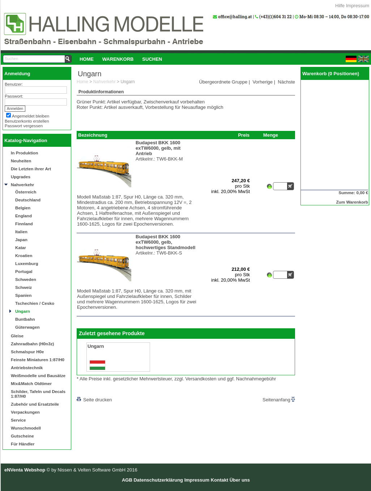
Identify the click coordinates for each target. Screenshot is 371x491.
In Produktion (24, 152)
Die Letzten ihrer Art (31, 168)
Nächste (286, 82)
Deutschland (27, 199)
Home (87, 59)
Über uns (240, 480)
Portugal (23, 271)
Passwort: (14, 96)
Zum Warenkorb (352, 202)
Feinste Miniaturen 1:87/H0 (37, 359)
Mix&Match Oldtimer (31, 383)
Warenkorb (118, 59)
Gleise (17, 335)
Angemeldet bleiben (30, 116)
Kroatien (23, 255)
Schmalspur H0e (27, 351)
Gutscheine (22, 436)
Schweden (25, 279)
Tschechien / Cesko (34, 303)
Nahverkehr (22, 184)
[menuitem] (86, 59)
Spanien (23, 295)
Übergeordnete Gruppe (223, 82)
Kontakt (219, 480)
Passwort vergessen (24, 125)
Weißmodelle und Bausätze (38, 375)
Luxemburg (26, 263)
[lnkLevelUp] (91, 389)
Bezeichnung (92, 135)
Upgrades (20, 176)
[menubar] (120, 59)
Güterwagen (27, 327)
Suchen (152, 59)
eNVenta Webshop (24, 470)
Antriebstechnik (27, 367)
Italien (21, 231)
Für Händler (23, 443)
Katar (20, 247)
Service (18, 420)
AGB (127, 480)
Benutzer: (14, 84)
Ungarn (22, 311)
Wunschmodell (26, 428)
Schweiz (23, 287)
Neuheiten (21, 160)
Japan (21, 239)
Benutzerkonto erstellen (27, 121)
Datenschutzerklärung (158, 480)
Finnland (24, 223)
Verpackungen (25, 412)
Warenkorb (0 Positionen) (330, 73)
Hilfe (340, 5)
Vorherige (262, 82)
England (23, 215)
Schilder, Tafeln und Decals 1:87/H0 (38, 393)
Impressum (357, 5)
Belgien (22, 207)
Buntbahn (25, 319)
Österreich (25, 191)
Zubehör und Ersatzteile (35, 404)
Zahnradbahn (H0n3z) (32, 343)
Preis (244, 135)
